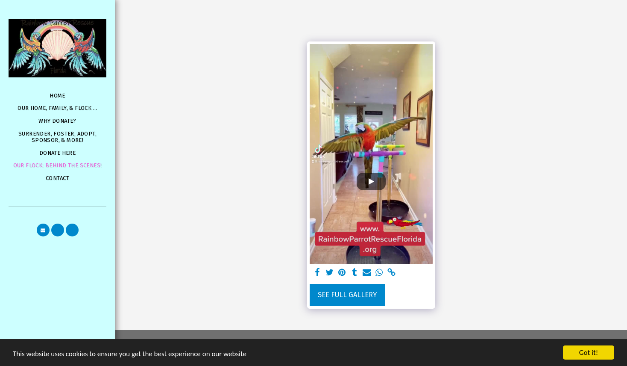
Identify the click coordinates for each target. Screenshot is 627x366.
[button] (43, 230)
